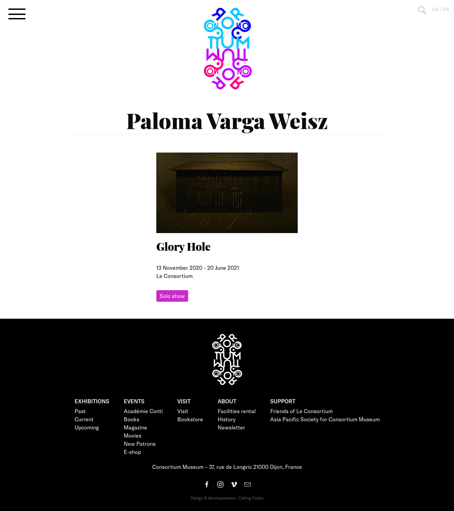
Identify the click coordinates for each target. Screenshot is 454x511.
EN (435, 9)
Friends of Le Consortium (301, 411)
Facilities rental (237, 411)
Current (84, 419)
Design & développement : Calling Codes (227, 497)
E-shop (132, 451)
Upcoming (87, 427)
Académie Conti (143, 411)
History (227, 419)
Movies (132, 435)
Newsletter (231, 427)
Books (131, 419)
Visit (182, 411)
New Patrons (140, 443)
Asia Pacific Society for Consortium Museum (325, 419)
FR (446, 9)
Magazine (135, 427)
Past (80, 411)
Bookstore (190, 419)
